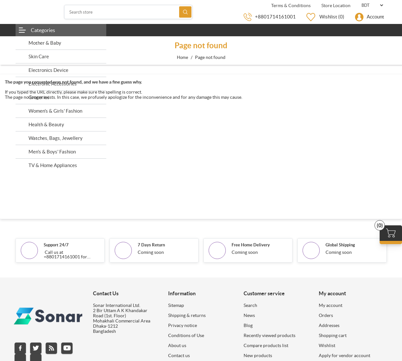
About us (177, 345)
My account (330, 305)
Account (375, 16)
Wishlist (327, 345)
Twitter (35, 348)
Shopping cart (333, 335)
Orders (326, 315)
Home (182, 57)
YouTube (67, 348)
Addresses (329, 325)
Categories (43, 30)
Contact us (179, 355)
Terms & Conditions (290, 5)
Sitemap (176, 305)
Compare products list (266, 345)
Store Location (335, 5)
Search (185, 12)
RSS (51, 348)
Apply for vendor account (344, 355)
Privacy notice (182, 325)
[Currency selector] (372, 5)
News (249, 315)
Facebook (20, 348)
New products (258, 355)
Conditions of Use (186, 335)
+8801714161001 (275, 16)
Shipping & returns (187, 315)
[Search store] (128, 12)
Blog (248, 325)
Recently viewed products (269, 335)
